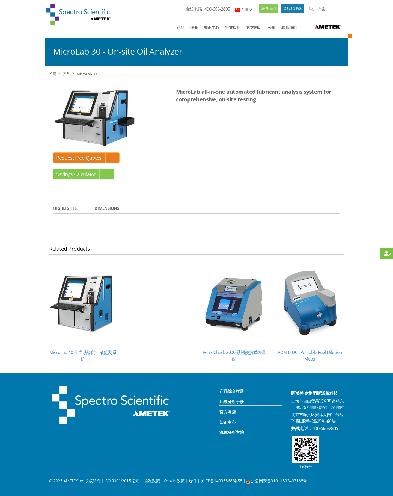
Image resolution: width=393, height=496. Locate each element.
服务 (194, 27)
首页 (52, 74)
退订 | (195, 480)
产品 (180, 27)
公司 (271, 27)
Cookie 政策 (174, 480)
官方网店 (254, 27)
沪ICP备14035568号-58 (221, 480)
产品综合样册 (231, 391)
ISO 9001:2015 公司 (122, 480)
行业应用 (232, 27)
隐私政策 (152, 480)
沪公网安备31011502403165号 (279, 480)
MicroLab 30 (87, 74)
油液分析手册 (231, 401)
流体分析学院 (231, 432)
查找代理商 (292, 8)
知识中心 (211, 27)
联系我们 (268, 8)
